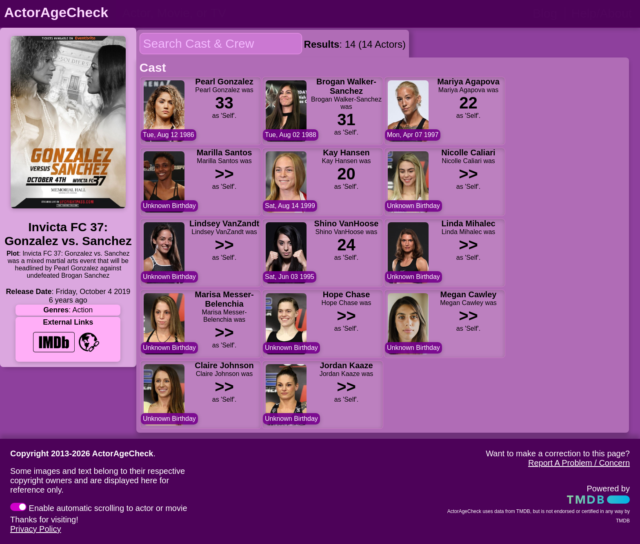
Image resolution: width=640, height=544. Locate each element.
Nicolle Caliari (468, 152)
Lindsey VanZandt (224, 223)
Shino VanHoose (346, 223)
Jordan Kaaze (346, 365)
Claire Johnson (224, 365)
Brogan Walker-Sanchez (346, 86)
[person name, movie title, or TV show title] (203, 13)
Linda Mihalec (468, 223)
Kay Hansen (346, 152)
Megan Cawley (468, 294)
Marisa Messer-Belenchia (224, 299)
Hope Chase (346, 294)
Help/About (601, 13)
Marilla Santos (224, 152)
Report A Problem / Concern (579, 462)
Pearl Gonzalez (224, 81)
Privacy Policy (35, 528)
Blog (545, 13)
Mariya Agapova (468, 81)
